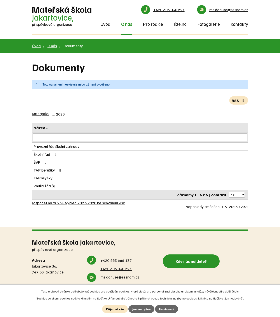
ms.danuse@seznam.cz (228, 9)
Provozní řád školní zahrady (56, 146)
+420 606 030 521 (169, 9)
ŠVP (40, 162)
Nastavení (166, 309)
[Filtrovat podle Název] (140, 137)
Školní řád (45, 154)
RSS (239, 100)
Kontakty (239, 24)
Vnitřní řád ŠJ (44, 185)
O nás (126, 24)
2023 (60, 114)
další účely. (232, 291)
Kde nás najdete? (191, 261)
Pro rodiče (153, 24)
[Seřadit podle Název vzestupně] (47, 127)
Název (39, 127)
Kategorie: (40, 113)
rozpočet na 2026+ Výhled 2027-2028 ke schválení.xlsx (78, 202)
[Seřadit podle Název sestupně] (47, 129)
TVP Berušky (48, 170)
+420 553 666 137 (116, 260)
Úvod (105, 24)
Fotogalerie (208, 24)
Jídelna (180, 24)
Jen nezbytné (141, 309)
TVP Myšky (46, 177)
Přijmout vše (115, 309)
